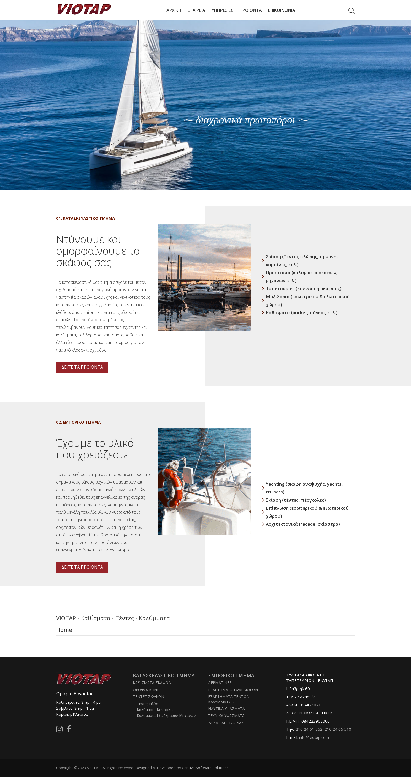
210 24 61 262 (309, 729)
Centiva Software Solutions (205, 767)
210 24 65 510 (338, 729)
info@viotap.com (314, 737)
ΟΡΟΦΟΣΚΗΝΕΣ (147, 689)
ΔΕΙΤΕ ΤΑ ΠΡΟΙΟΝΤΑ (82, 367)
